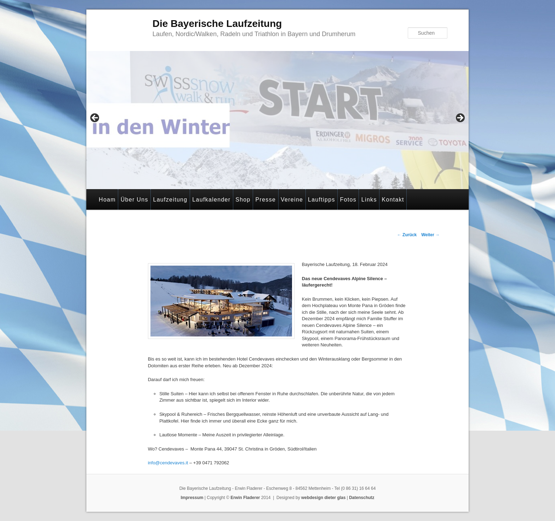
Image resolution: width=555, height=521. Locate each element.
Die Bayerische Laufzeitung (217, 23)
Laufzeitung (170, 200)
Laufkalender (211, 200)
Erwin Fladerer (245, 497)
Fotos (348, 200)
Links (369, 200)
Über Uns (134, 200)
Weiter (430, 234)
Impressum (192, 497)
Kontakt (393, 200)
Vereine (292, 200)
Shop (243, 200)
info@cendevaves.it (168, 462)
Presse (266, 200)
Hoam (107, 200)
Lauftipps (321, 200)
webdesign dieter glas (323, 497)
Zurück (407, 234)
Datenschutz (361, 497)
